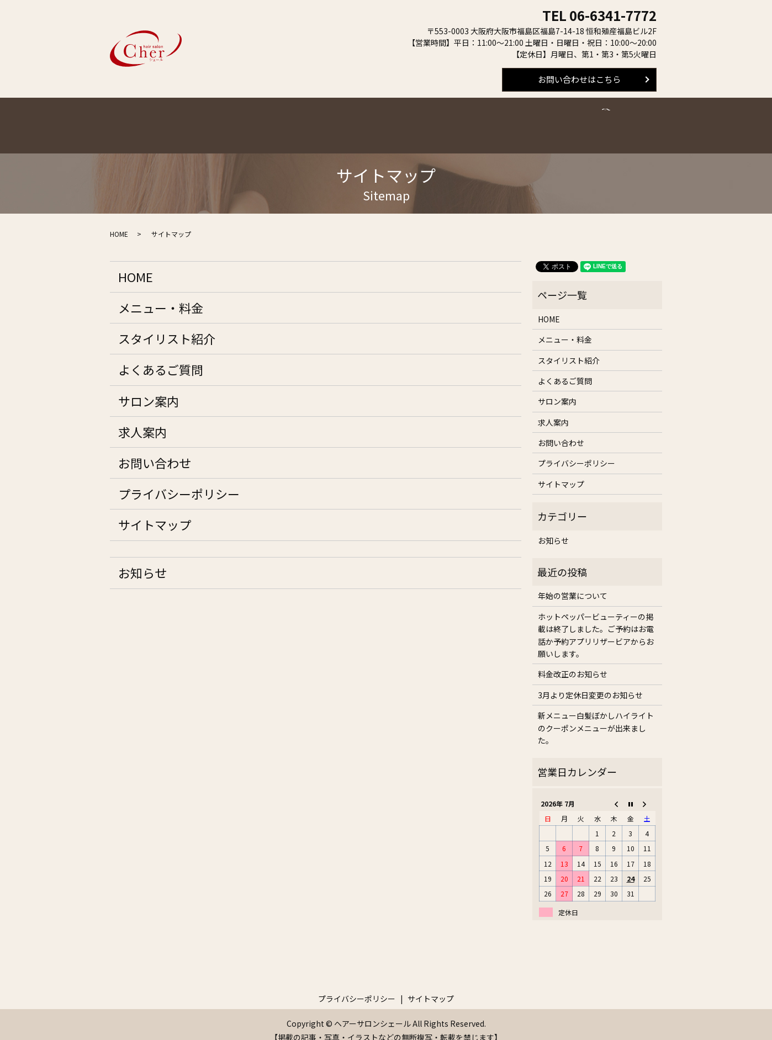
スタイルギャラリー (551, 119)
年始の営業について (572, 583)
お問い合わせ (154, 450)
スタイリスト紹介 (306, 119)
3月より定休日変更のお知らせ (590, 682)
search (605, 118)
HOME (119, 221)
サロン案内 (438, 119)
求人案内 (487, 119)
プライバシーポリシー (179, 481)
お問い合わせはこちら (579, 79)
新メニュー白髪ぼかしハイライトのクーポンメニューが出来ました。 (596, 716)
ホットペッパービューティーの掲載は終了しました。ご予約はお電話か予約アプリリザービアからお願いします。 (596, 623)
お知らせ (142, 560)
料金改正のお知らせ (572, 661)
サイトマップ (154, 512)
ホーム (182, 119)
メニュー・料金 (235, 119)
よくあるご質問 (377, 119)
